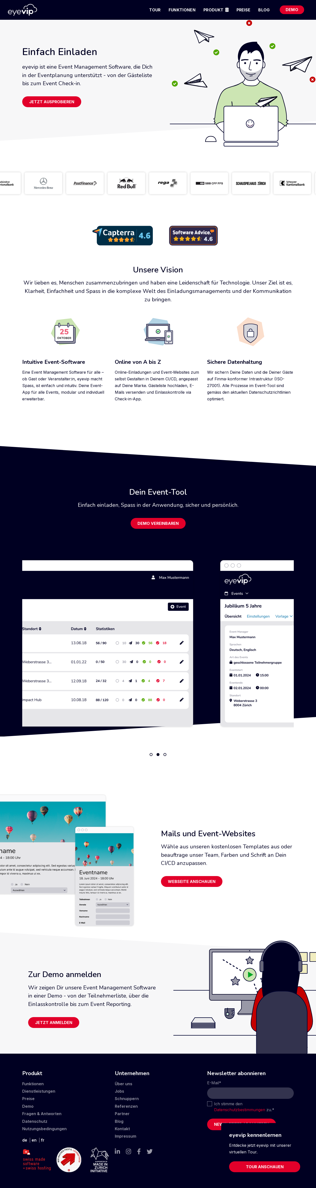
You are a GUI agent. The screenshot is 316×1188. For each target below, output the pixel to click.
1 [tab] (151, 754)
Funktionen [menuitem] (182, 9)
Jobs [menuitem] (119, 1091)
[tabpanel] (158, 643)
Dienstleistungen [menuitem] (38, 1091)
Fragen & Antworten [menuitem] (41, 1113)
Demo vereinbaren (158, 523)
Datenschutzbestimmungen (239, 1109)
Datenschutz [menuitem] (34, 1121)
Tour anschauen (265, 1166)
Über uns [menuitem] (123, 1083)
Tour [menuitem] (154, 9)
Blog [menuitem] (264, 9)
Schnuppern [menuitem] (127, 1098)
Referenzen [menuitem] (126, 1106)
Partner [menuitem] (122, 1113)
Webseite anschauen (192, 881)
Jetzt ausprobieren (51, 101)
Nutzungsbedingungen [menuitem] (44, 1128)
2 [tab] (158, 754)
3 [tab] (164, 754)
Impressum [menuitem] (125, 1136)
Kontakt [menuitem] (122, 1128)
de (24, 1140)
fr (42, 1140)
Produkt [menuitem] (213, 9)
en (34, 1140)
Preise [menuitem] (244, 9)
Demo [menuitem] (292, 9)
